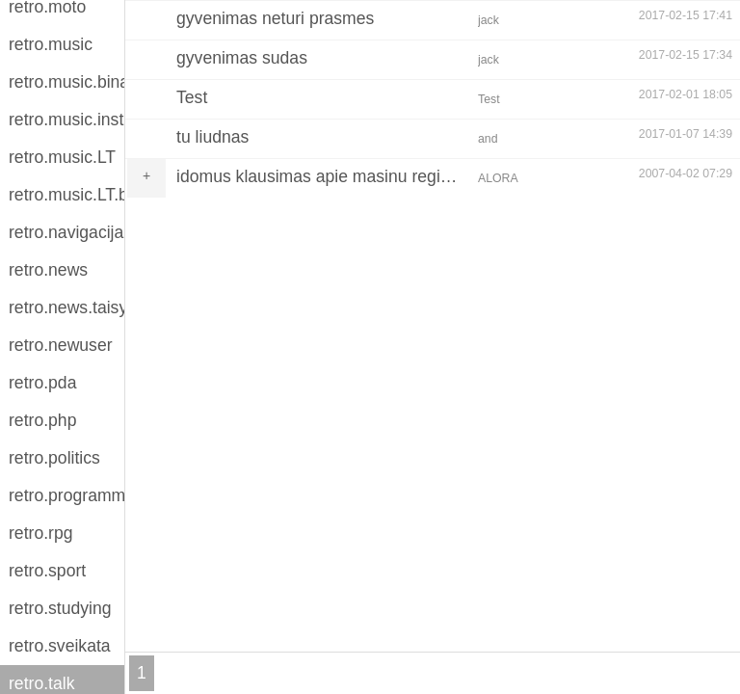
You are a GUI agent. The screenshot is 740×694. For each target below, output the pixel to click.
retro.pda (42, 382)
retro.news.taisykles (66, 307)
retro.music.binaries (66, 82)
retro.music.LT (62, 157)
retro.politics (54, 457)
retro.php (42, 420)
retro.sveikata (60, 645)
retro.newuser (61, 345)
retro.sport (47, 570)
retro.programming (66, 495)
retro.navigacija (66, 232)
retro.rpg (41, 533)
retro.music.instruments (66, 119)
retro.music (50, 44)
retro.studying (60, 608)
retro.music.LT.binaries (66, 194)
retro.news (48, 270)
